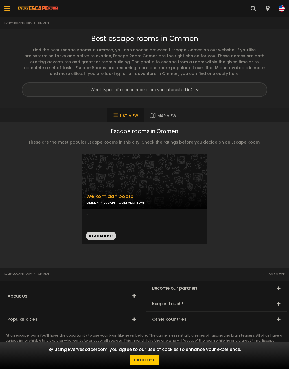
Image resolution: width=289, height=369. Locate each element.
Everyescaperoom (18, 23)
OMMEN (92, 202)
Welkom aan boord (110, 196)
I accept (144, 360)
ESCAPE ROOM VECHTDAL (124, 202)
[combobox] (267, 8)
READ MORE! (101, 236)
